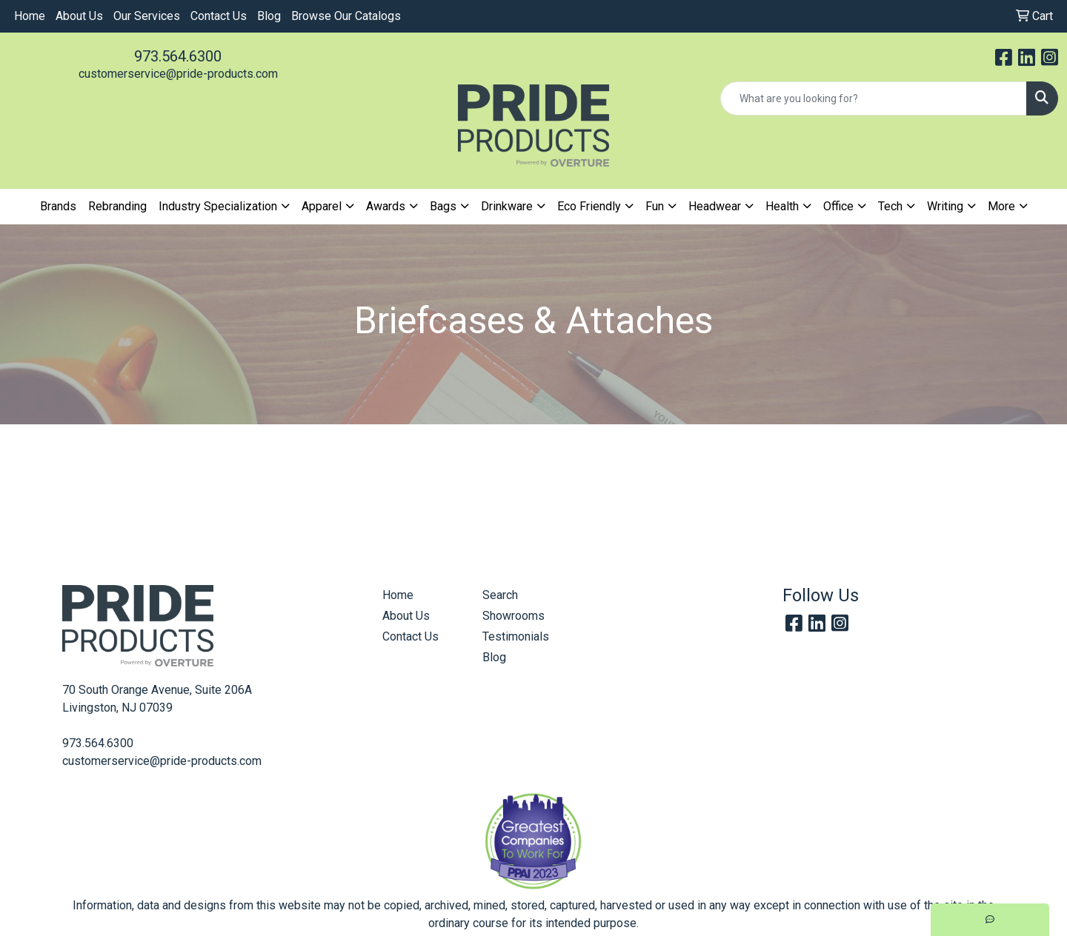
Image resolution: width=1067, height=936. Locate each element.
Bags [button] (443, 206)
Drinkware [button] (507, 206)
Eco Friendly (589, 206)
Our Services (146, 16)
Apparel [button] (322, 206)
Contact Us (218, 16)
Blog (269, 16)
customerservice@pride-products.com (178, 74)
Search (500, 595)
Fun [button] (654, 206)
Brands (58, 206)
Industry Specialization (218, 206)
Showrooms (513, 616)
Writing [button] (945, 206)
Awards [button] (385, 206)
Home (29, 16)
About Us (79, 16)
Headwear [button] (714, 206)
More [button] (1001, 206)
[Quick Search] (873, 98)
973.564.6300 (178, 56)
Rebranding (117, 206)
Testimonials (515, 636)
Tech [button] (890, 206)
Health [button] (782, 206)
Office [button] (838, 206)
